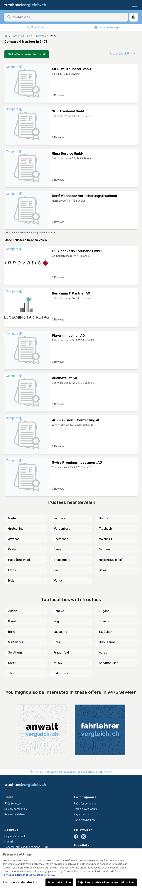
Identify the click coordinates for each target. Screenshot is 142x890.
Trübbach (105, 528)
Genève (58, 611)
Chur (56, 642)
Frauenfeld (61, 652)
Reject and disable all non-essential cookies (106, 882)
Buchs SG (105, 518)
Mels (11, 580)
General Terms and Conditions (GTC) (26, 847)
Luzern (104, 621)
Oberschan (60, 539)
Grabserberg (61, 560)
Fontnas (59, 518)
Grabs (12, 549)
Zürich (12, 611)
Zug (56, 621)
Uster (12, 663)
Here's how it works (85, 809)
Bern (11, 632)
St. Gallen (105, 632)
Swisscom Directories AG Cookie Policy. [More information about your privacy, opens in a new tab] (29, 874)
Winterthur (15, 642)
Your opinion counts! (73, 772)
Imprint (8, 841)
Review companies (15, 809)
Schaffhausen (108, 663)
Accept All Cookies (59, 882)
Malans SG (106, 539)
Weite (12, 518)
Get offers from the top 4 (26, 54)
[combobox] (69, 17)
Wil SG (57, 663)
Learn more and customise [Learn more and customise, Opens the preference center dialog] (20, 882)
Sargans (104, 549)
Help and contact (14, 836)
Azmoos (13, 539)
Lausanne (60, 632)
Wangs (58, 580)
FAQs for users (13, 803)
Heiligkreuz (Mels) (111, 560)
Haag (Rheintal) (19, 560)
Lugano (104, 611)
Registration (81, 814)
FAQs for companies (86, 803)
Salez (102, 570)
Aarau (103, 652)
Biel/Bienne (107, 642)
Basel (12, 621)
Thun (12, 673)
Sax (56, 570)
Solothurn (15, 652)
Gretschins (15, 528)
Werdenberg (61, 528)
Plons (12, 570)
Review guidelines (15, 814)
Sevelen (41, 36)
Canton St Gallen (22, 36)
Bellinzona (60, 673)
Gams (57, 549)
